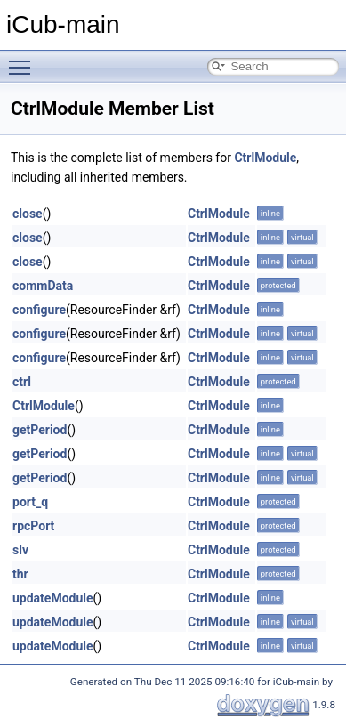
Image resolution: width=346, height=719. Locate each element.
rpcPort (33, 526)
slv (20, 550)
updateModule (52, 598)
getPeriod (39, 430)
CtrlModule (265, 157)
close (27, 213)
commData (42, 286)
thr (20, 574)
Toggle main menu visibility (24, 60)
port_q (30, 502)
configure (39, 310)
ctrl (21, 382)
